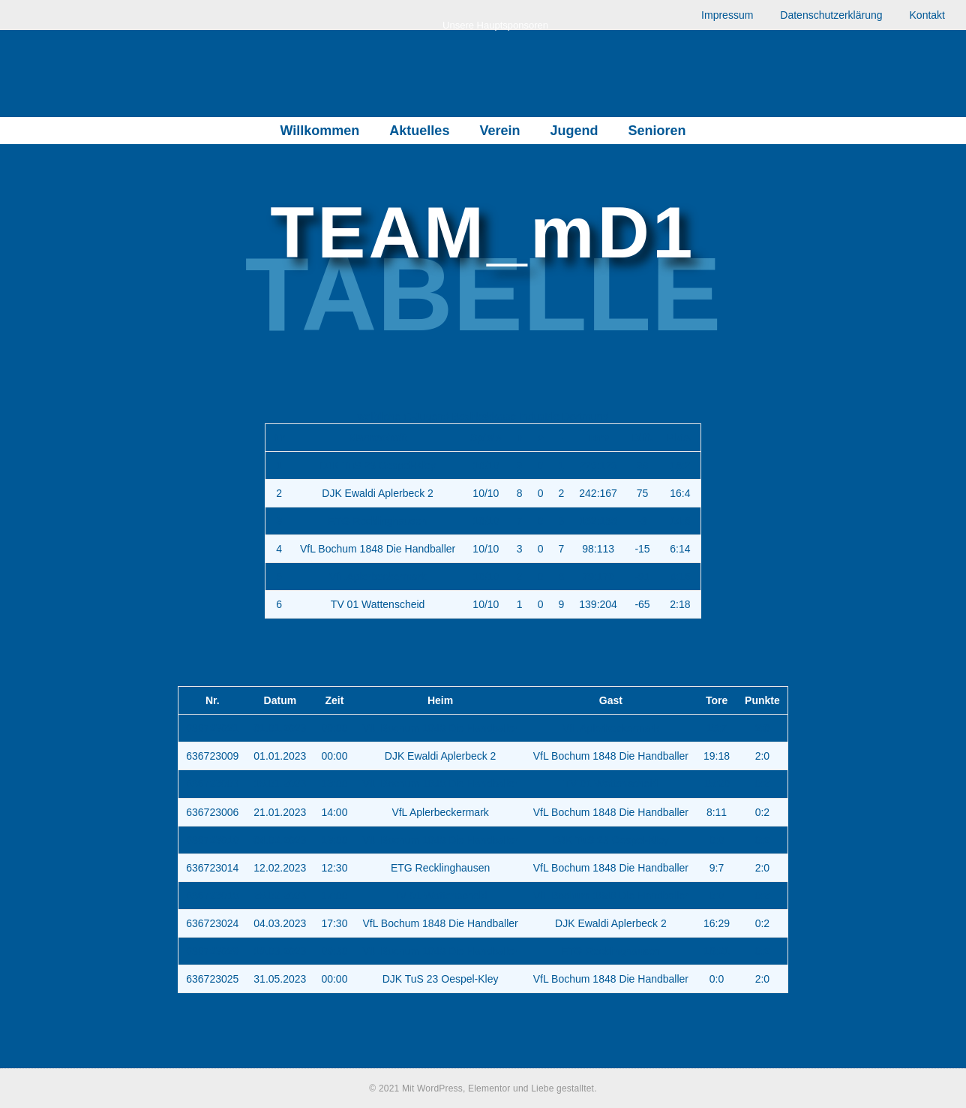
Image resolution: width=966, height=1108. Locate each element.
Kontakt (927, 15)
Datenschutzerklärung (831, 15)
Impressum (727, 15)
